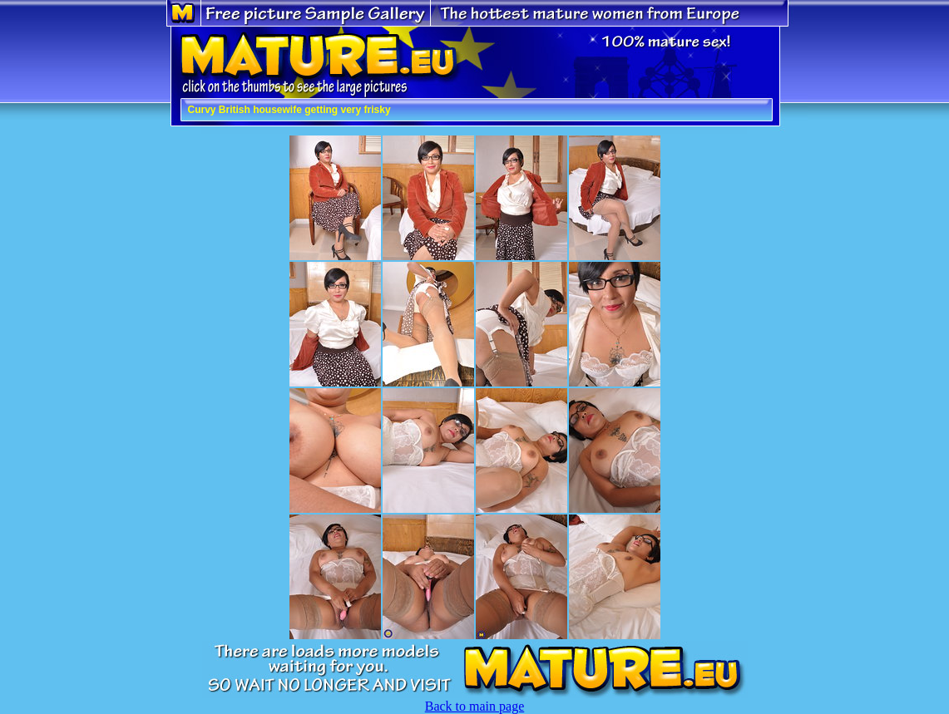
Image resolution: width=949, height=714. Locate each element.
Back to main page (475, 706)
